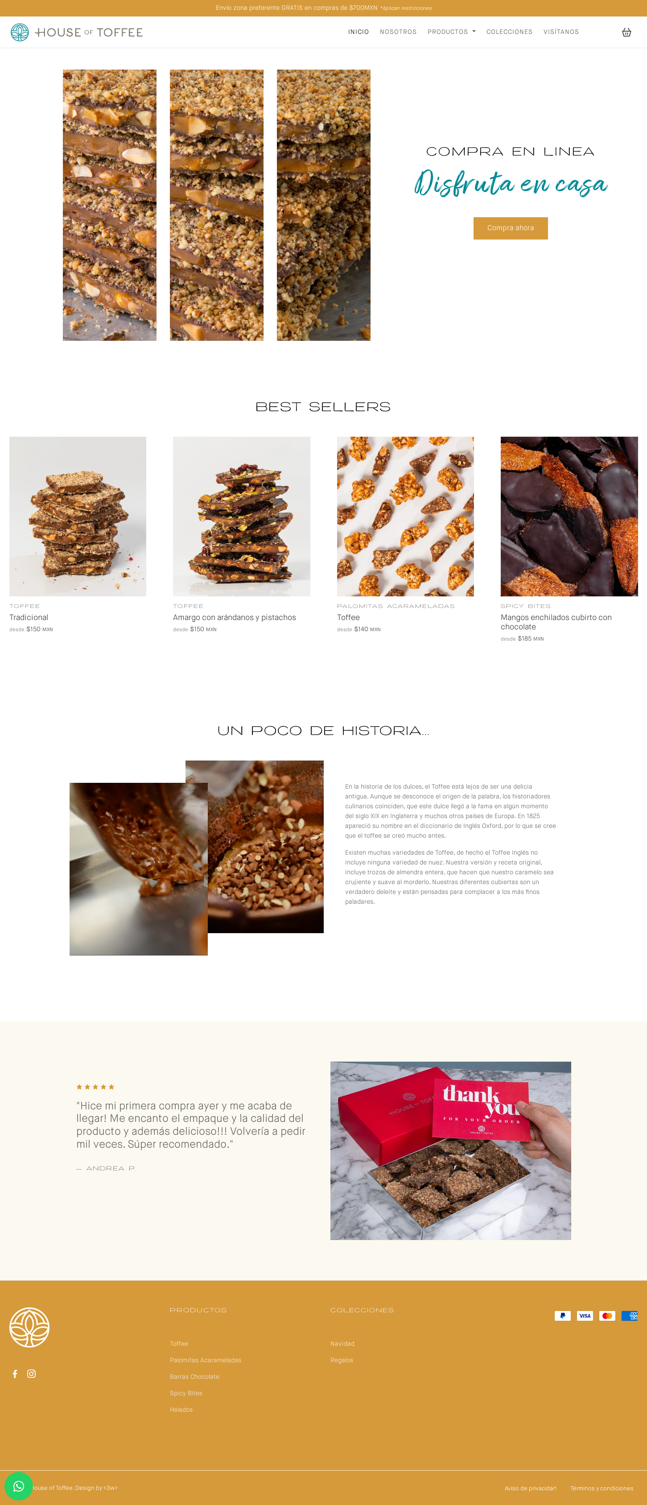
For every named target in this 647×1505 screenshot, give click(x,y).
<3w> (110, 1488)
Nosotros (398, 32)
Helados (181, 1410)
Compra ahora (510, 228)
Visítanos (561, 32)
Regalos (341, 1360)
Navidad (342, 1344)
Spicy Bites (186, 1393)
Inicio (358, 32)
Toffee (179, 1344)
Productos (449, 32)
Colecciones (509, 32)
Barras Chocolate (194, 1377)
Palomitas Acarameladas (205, 1360)
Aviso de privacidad (530, 1489)
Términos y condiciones (602, 1489)
